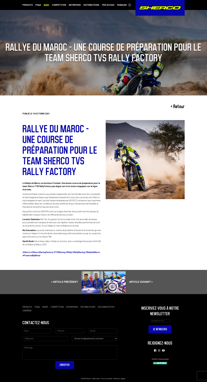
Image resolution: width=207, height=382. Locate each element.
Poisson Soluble (106, 379)
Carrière (27, 311)
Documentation (106, 307)
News (46, 5)
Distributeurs (91, 5)
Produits (27, 5)
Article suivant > (128, 282)
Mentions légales (120, 379)
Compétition (59, 5)
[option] (145, 159)
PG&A (38, 5)
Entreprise (75, 5)
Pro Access (108, 5)
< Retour (178, 106)
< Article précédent (77, 282)
